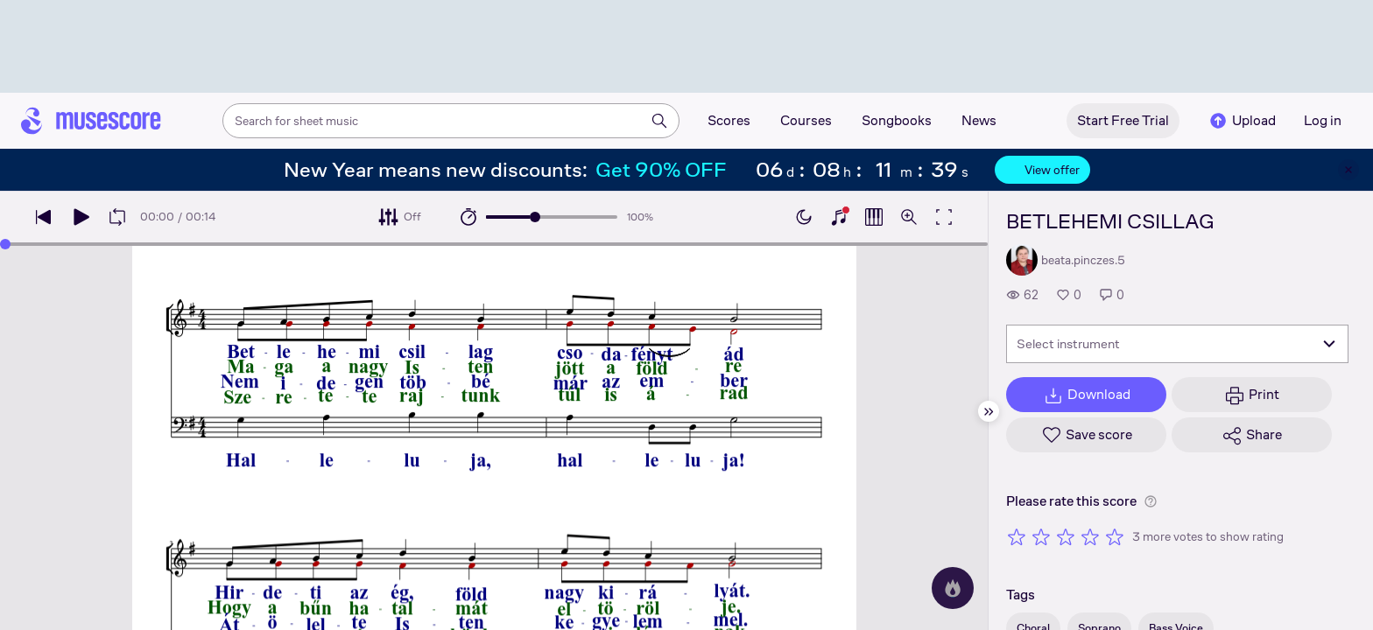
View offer (1042, 170)
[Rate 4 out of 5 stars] (1090, 536)
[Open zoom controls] (908, 217)
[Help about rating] (1150, 501)
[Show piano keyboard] (838, 217)
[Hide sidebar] (988, 411)
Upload (1242, 120)
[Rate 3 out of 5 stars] (1065, 536)
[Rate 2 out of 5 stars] (1041, 536)
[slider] (535, 217)
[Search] (659, 120)
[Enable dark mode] (803, 217)
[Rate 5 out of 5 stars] (1114, 536)
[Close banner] (1348, 169)
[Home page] (91, 121)
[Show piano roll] (873, 217)
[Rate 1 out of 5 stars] (1016, 536)
